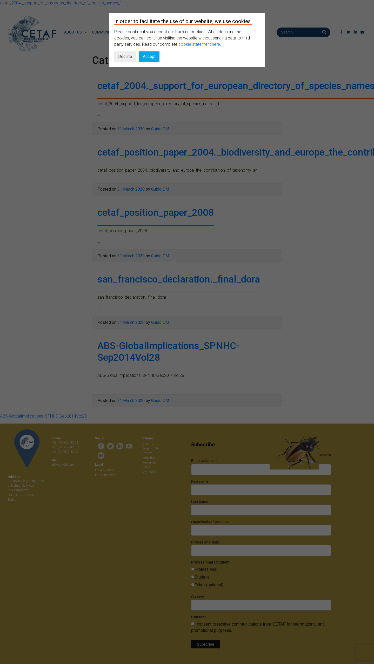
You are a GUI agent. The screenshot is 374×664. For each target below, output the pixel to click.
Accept (149, 56)
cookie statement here (199, 44)
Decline (125, 56)
